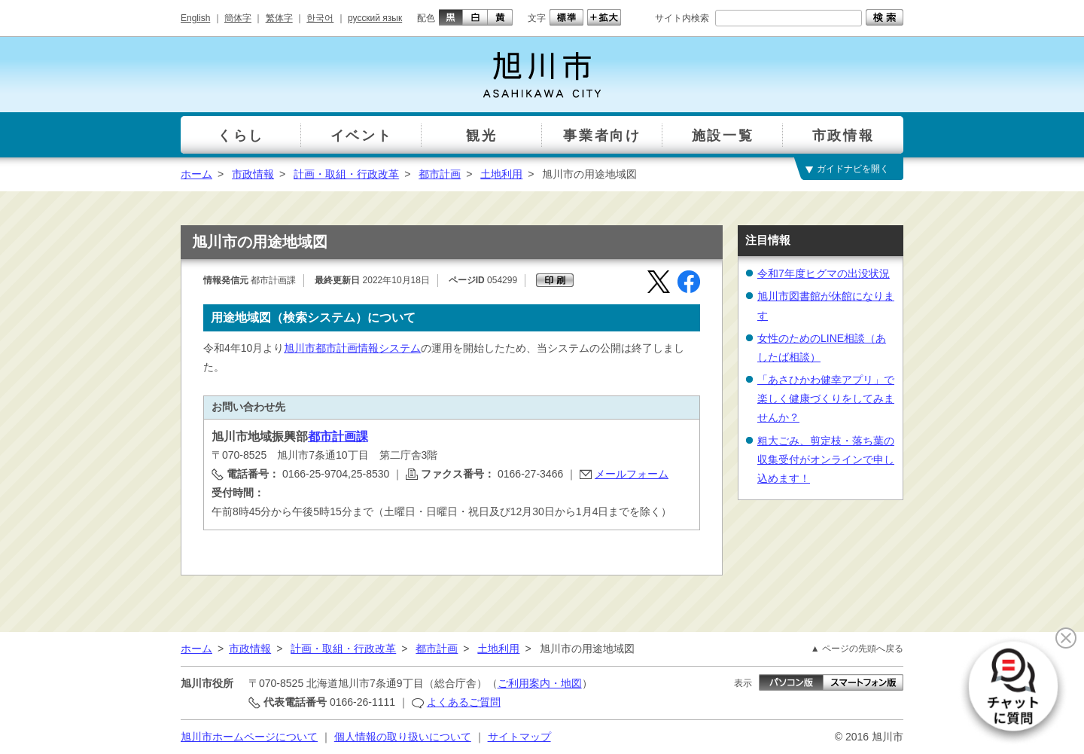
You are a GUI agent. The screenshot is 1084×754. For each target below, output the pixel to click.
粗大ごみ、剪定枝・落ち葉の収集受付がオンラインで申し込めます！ (825, 459)
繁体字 (279, 18)
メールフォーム (631, 474)
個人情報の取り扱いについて (402, 737)
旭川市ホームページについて (249, 737)
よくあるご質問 (464, 702)
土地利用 (501, 174)
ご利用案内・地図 (540, 683)
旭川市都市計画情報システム (352, 348)
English (195, 18)
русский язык (375, 18)
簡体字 (237, 18)
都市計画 (440, 174)
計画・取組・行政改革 (346, 174)
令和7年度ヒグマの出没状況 (823, 273)
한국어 (319, 18)
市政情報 (253, 174)
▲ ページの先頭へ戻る (857, 648)
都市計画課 (338, 436)
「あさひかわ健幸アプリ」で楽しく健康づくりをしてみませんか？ (825, 398)
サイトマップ (519, 737)
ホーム (196, 174)
